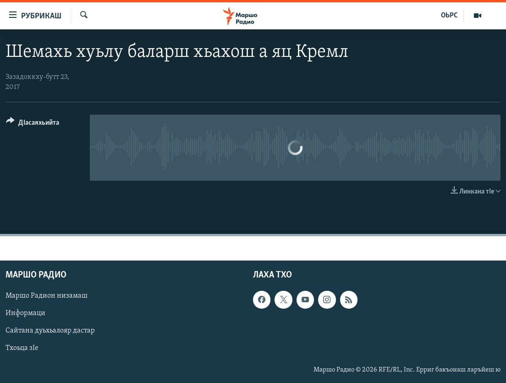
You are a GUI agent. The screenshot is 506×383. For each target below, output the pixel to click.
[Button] (32, 124)
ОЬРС (449, 15)
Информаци (25, 313)
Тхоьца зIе (22, 348)
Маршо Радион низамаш (47, 296)
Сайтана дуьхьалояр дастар (50, 330)
